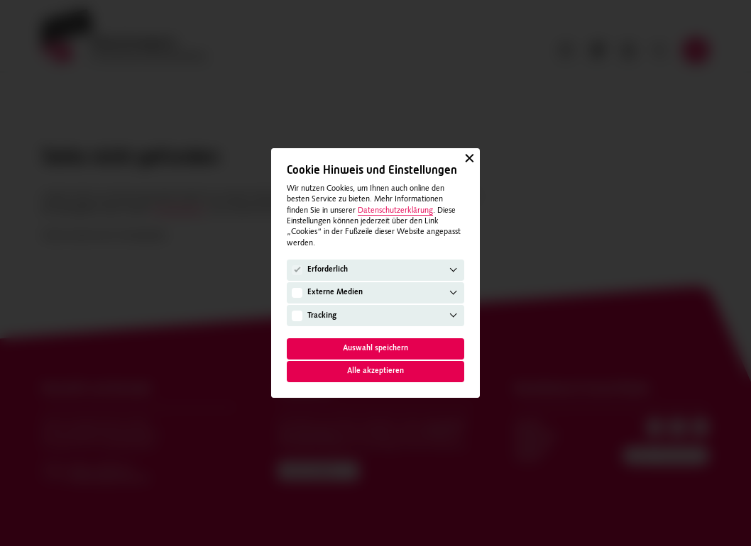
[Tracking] (297, 316)
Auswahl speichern (375, 348)
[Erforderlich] (297, 270)
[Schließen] (469, 158)
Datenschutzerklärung (395, 211)
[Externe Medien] (297, 293)
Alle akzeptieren (375, 371)
